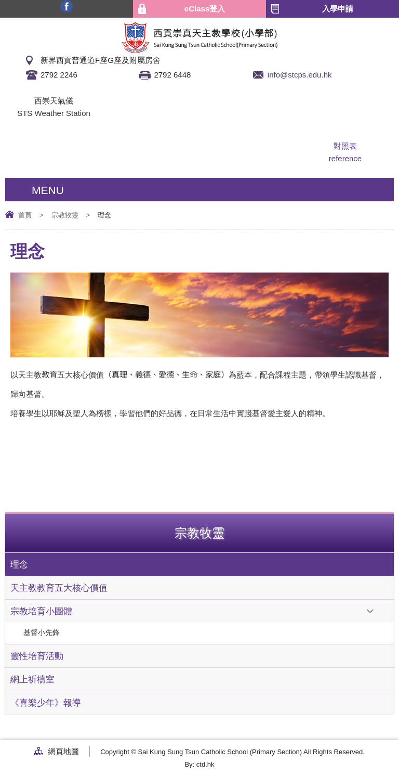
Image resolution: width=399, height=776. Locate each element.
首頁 (25, 215)
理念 (19, 564)
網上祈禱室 (32, 679)
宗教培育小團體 (41, 611)
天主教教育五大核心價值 (59, 587)
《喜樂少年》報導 (45, 702)
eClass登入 (204, 8)
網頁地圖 (63, 751)
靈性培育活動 (36, 656)
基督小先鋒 (41, 633)
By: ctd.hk (199, 764)
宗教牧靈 (64, 215)
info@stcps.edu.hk (300, 74)
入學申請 (337, 8)
